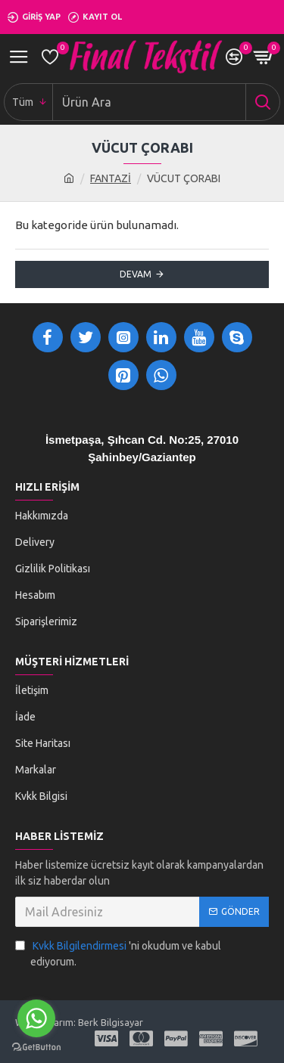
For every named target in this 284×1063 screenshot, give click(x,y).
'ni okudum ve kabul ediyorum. (118, 953)
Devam (135, 274)
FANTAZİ (110, 178)
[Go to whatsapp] (36, 1018)
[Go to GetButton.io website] (36, 1047)
